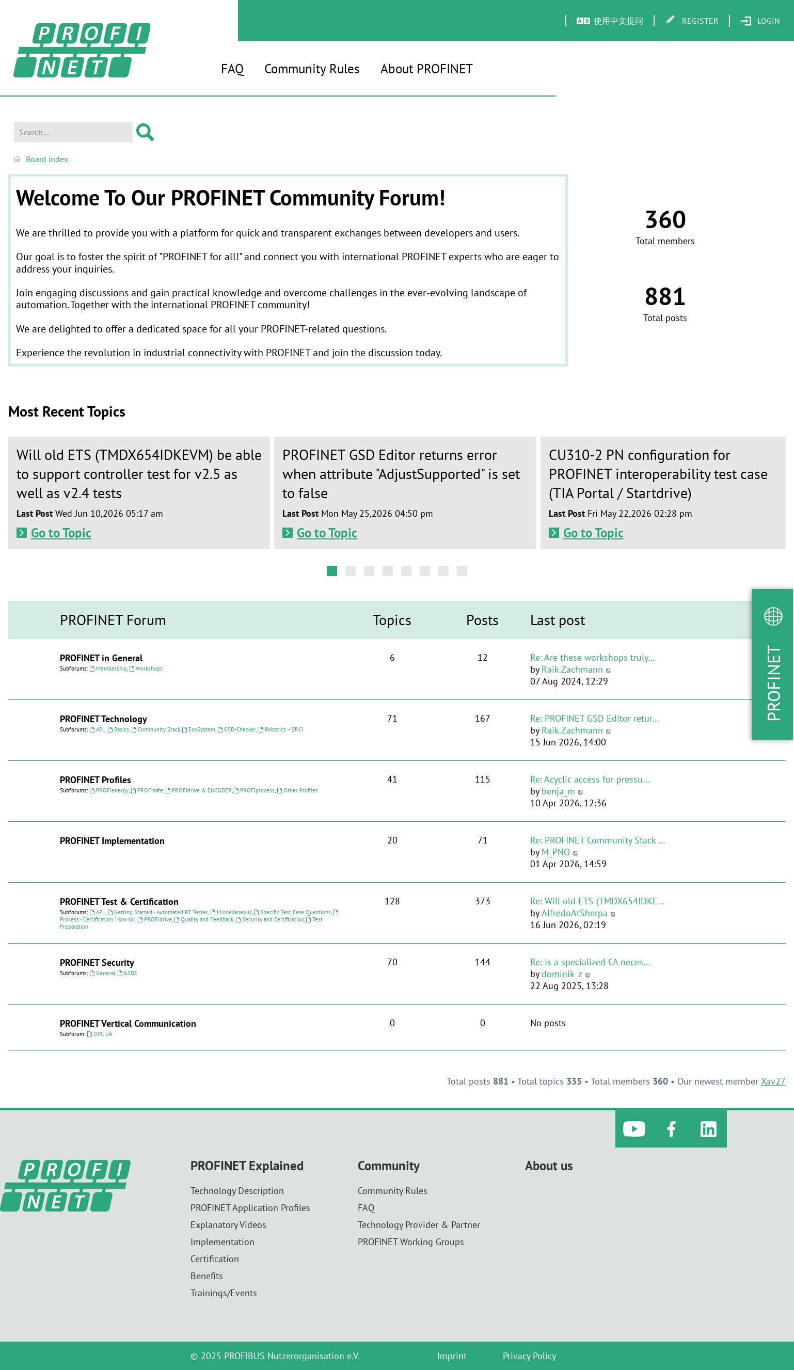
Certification (214, 1259)
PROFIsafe (147, 790)
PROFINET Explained (247, 1166)
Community (389, 1166)
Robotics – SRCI (280, 729)
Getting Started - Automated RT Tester (157, 912)
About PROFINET (426, 68)
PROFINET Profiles (95, 780)
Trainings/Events (223, 1293)
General (102, 973)
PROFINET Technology (103, 719)
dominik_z (562, 974)
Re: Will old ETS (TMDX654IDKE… (597, 901)
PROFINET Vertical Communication (128, 1023)
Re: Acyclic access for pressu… (590, 779)
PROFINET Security (97, 962)
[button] (332, 571)
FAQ (232, 68)
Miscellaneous (231, 912)
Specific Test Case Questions (292, 912)
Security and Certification (269, 919)
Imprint (452, 1356)
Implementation (222, 1242)
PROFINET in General (101, 658)
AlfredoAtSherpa (575, 913)
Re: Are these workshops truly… (592, 657)
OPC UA (99, 1034)
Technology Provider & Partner (419, 1225)
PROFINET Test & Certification (119, 901)
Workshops (146, 668)
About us (549, 1166)
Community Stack (155, 729)
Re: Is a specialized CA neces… (590, 962)
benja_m (558, 791)
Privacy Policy (529, 1356)
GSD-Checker (236, 729)
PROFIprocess (254, 790)
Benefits (206, 1276)
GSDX (127, 973)
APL (97, 729)
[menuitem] (760, 21)
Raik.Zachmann (572, 669)
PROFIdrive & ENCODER (198, 790)
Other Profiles (297, 790)
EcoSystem (199, 729)
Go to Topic (61, 532)
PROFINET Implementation (112, 841)
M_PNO (556, 852)
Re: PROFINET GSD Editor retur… (594, 718)
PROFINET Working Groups (411, 1242)
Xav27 (773, 1081)
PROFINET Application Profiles (250, 1208)
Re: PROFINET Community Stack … (597, 840)
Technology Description (237, 1191)
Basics (118, 729)
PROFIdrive (154, 919)
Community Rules (312, 68)
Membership (108, 668)
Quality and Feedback (203, 919)
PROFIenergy (109, 790)
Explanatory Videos (228, 1225)
